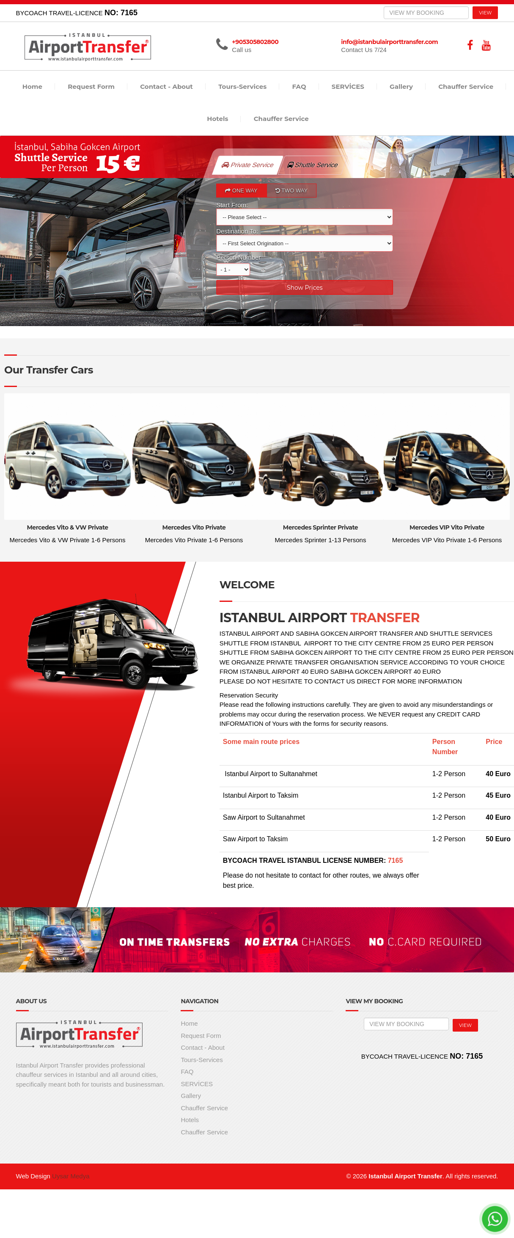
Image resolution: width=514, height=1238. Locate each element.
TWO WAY (291, 190)
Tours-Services (242, 86)
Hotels (217, 119)
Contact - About (166, 86)
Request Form (91, 86)
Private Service (248, 164)
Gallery (401, 86)
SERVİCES (348, 86)
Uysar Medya (70, 1176)
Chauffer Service (465, 86)
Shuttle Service (318, 162)
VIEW (485, 13)
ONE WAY (241, 190)
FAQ (299, 86)
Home (32, 86)
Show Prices (305, 287)
